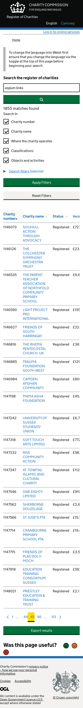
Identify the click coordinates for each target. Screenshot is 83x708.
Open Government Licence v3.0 (21, 699)
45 (32, 618)
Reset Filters (41, 196)
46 (39, 618)
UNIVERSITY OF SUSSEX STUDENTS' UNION (35, 424)
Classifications (22, 151)
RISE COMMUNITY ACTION (33, 456)
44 (25, 618)
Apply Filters (41, 182)
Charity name (21, 131)
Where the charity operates (31, 141)
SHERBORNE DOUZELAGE (33, 506)
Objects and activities (27, 160)
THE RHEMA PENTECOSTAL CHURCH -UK (34, 348)
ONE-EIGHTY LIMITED (32, 494)
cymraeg (68, 23)
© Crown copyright (66, 697)
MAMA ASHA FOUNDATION (34, 398)
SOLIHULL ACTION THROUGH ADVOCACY (32, 233)
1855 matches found (21, 108)
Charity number (23, 122)
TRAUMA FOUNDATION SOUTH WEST (34, 366)
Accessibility (23, 681)
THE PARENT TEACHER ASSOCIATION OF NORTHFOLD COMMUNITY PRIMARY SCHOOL (36, 288)
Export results (41, 630)
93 (54, 618)
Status (58, 216)
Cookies (5, 681)
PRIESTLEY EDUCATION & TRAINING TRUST (34, 597)
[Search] (41, 87)
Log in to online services (61, 32)
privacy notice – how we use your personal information (24, 669)
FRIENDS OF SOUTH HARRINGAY (32, 331)
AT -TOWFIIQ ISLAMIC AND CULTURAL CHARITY (33, 476)
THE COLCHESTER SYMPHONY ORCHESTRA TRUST (34, 258)
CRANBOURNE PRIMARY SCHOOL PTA (34, 534)
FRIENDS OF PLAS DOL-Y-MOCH (32, 556)
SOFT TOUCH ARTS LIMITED (34, 442)
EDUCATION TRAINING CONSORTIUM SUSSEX (34, 576)
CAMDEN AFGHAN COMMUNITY (33, 383)
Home (16, 40)
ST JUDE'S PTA (34, 517)
